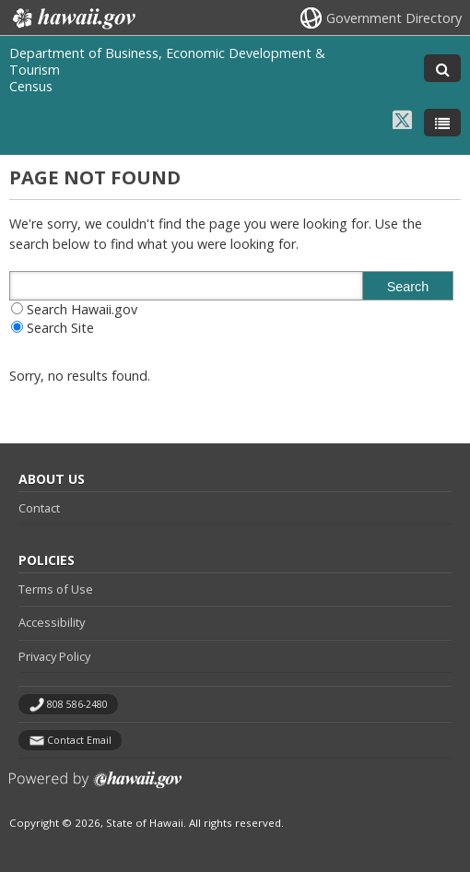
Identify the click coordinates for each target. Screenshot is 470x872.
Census (31, 86)
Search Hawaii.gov (82, 309)
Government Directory (394, 18)
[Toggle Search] (442, 68)
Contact (39, 508)
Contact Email (79, 740)
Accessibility (51, 622)
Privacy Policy (54, 656)
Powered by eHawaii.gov (95, 787)
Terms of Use (55, 589)
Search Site (60, 327)
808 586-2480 (77, 704)
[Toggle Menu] (442, 122)
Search (408, 286)
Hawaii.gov (72, 18)
